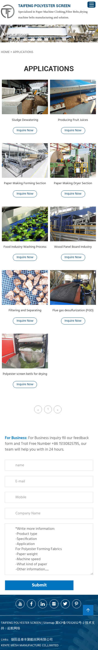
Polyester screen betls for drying (25, 374)
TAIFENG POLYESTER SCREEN (44, 5)
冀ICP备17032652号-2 (69, 623)
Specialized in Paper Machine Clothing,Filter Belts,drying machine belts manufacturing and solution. (52, 14)
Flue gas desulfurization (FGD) (73, 310)
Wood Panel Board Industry (73, 247)
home (5, 52)
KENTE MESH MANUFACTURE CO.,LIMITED (29, 645)
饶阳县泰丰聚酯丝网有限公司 (32, 639)
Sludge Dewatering (25, 120)
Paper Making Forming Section (25, 183)
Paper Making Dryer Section (73, 183)
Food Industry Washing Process (24, 247)
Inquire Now (25, 130)
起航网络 (13, 628)
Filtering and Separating (24, 310)
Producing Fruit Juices (73, 120)
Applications (23, 52)
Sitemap (48, 623)
